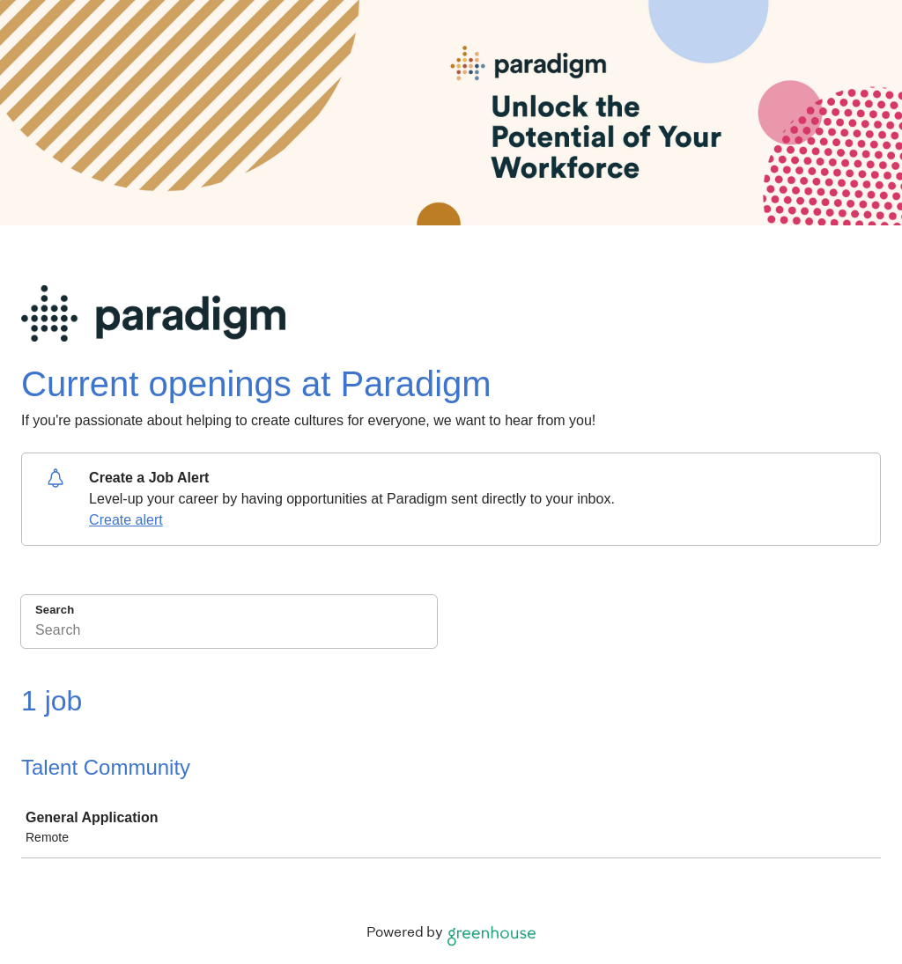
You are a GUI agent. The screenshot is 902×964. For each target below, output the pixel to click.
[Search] (229, 633)
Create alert (126, 519)
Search (54, 609)
